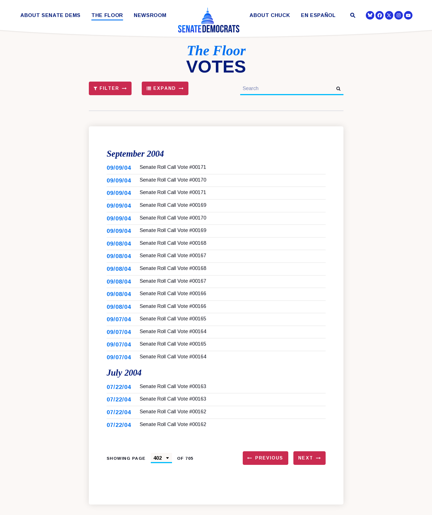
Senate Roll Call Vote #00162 (173, 422)
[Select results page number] (161, 468)
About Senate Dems (50, 15)
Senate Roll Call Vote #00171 (173, 172)
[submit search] (338, 88)
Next (305, 468)
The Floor (107, 15)
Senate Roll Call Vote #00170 (173, 185)
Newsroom (150, 15)
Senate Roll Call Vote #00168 (173, 248)
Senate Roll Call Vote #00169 (173, 210)
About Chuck (270, 15)
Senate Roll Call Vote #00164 (173, 337)
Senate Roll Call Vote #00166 (173, 299)
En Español (318, 15)
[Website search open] (352, 16)
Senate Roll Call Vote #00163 (173, 397)
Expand (161, 88)
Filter (106, 88)
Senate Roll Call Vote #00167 (173, 261)
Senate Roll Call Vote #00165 (173, 324)
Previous (269, 468)
